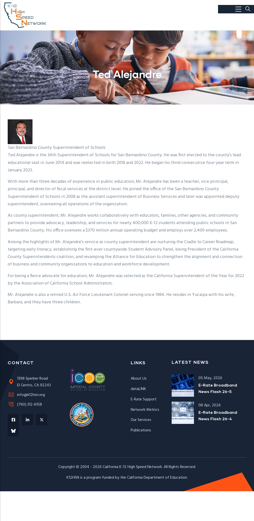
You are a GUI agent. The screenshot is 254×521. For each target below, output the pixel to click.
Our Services (141, 420)
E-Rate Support (144, 399)
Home (127, 61)
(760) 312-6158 (25, 404)
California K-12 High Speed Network (132, 467)
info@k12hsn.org (26, 395)
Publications (141, 430)
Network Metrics (145, 410)
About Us (139, 378)
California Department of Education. (157, 477)
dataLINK (138, 389)
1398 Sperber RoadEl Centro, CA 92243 (29, 382)
